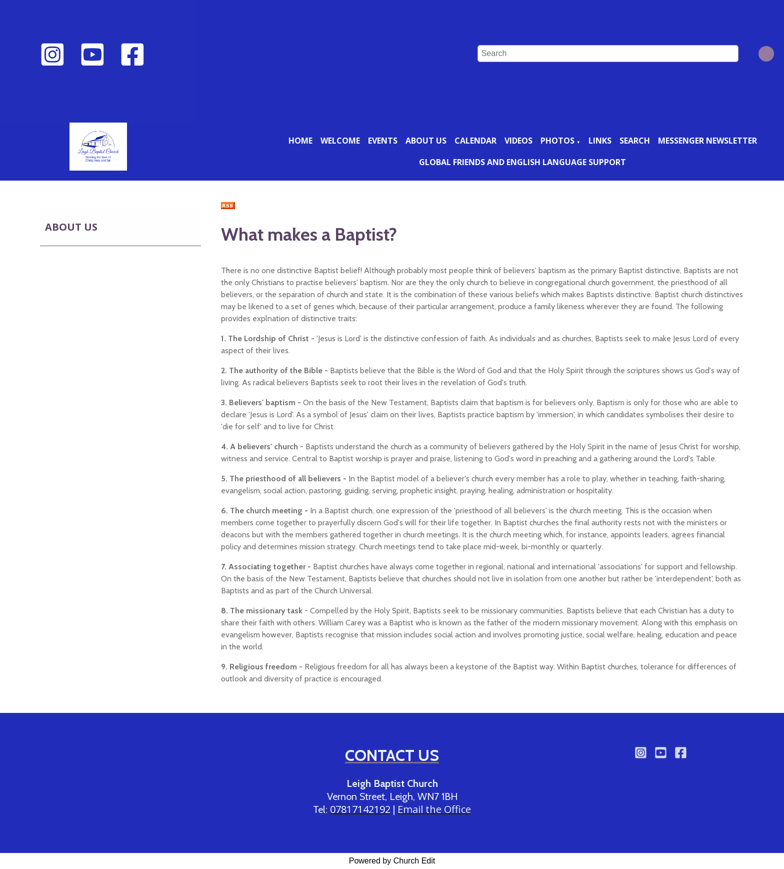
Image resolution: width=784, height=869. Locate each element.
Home (300, 140)
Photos (557, 140)
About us (426, 140)
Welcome (340, 140)
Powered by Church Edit (392, 860)
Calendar (475, 140)
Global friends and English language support (522, 162)
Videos (518, 140)
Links (600, 140)
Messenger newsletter (707, 140)
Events (383, 140)
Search (635, 140)
